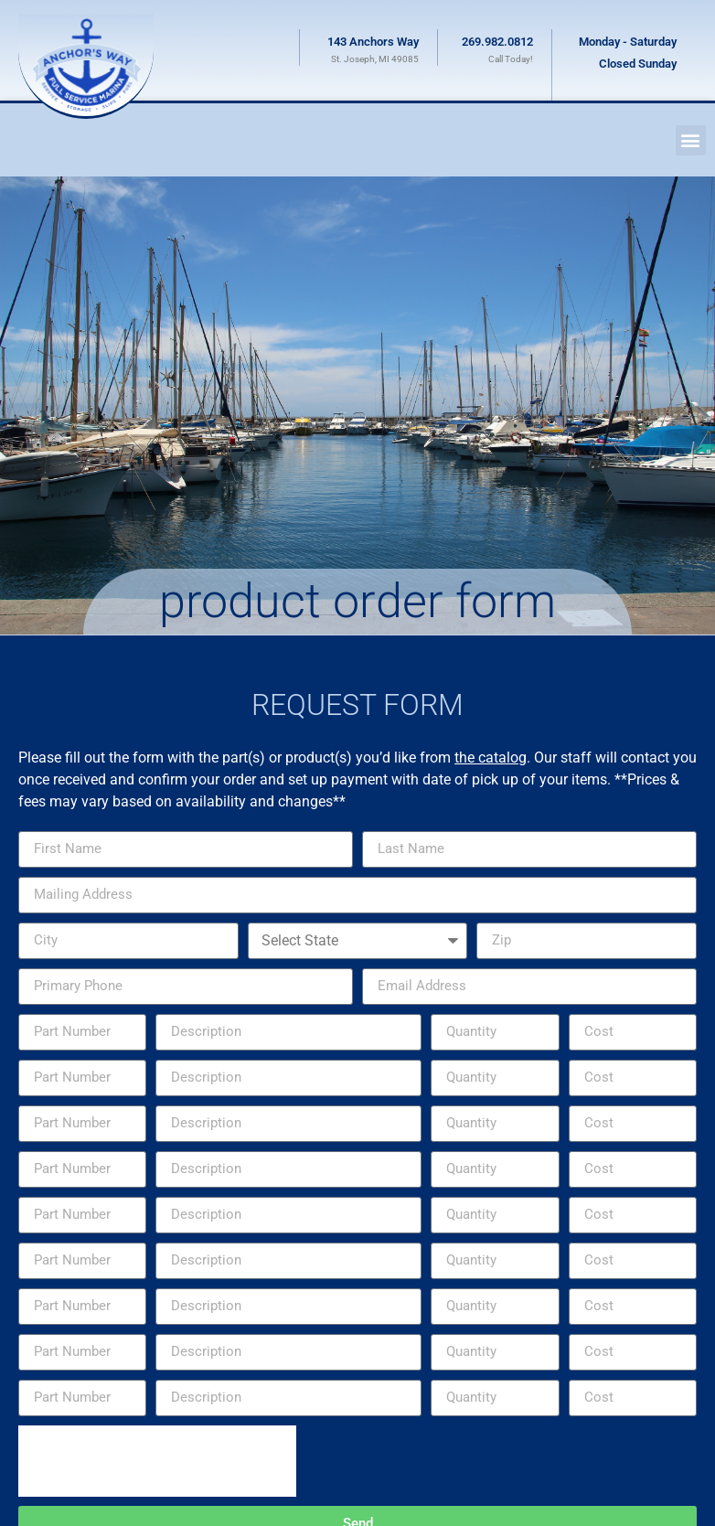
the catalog (490, 757)
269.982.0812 (497, 41)
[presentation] (157, 1461)
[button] (691, 140)
